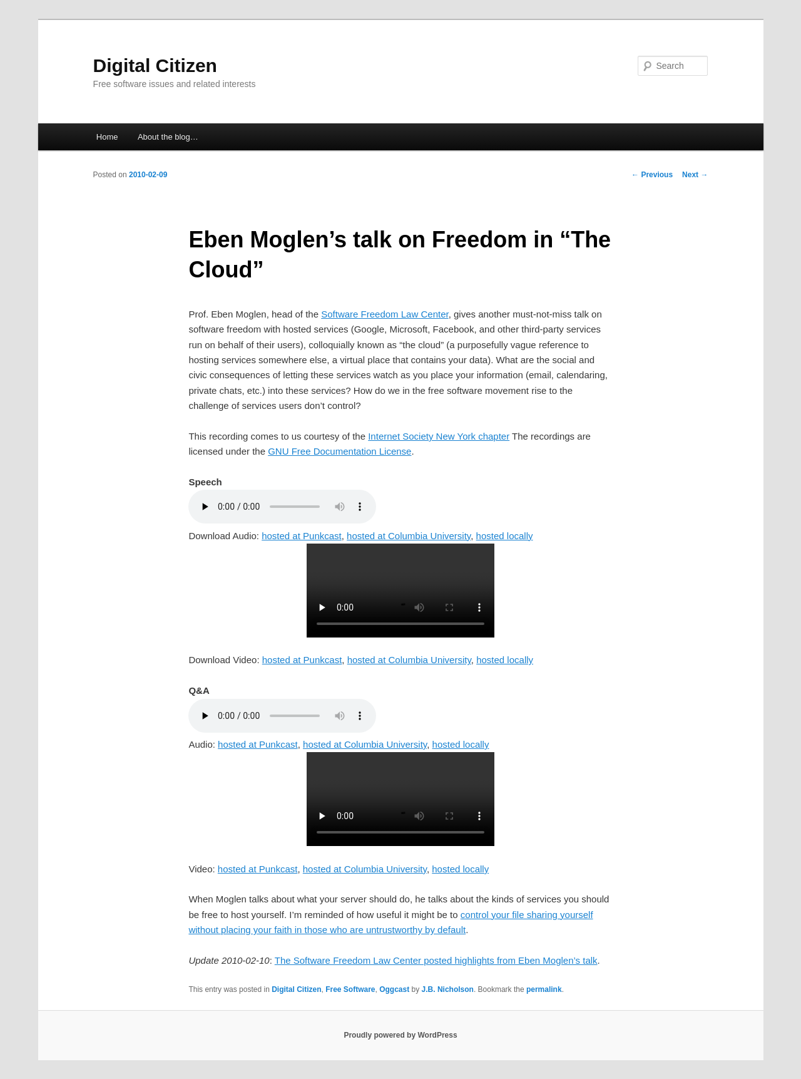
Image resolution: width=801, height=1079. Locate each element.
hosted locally (504, 535)
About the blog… (168, 137)
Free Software (350, 989)
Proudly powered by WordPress (400, 1035)
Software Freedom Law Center (384, 314)
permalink (544, 989)
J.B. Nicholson (448, 989)
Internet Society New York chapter (438, 436)
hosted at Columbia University (409, 535)
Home (107, 137)
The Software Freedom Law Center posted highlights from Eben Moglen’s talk (436, 960)
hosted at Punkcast (302, 535)
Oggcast (394, 989)
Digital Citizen (155, 65)
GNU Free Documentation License (339, 451)
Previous (652, 174)
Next (695, 174)
